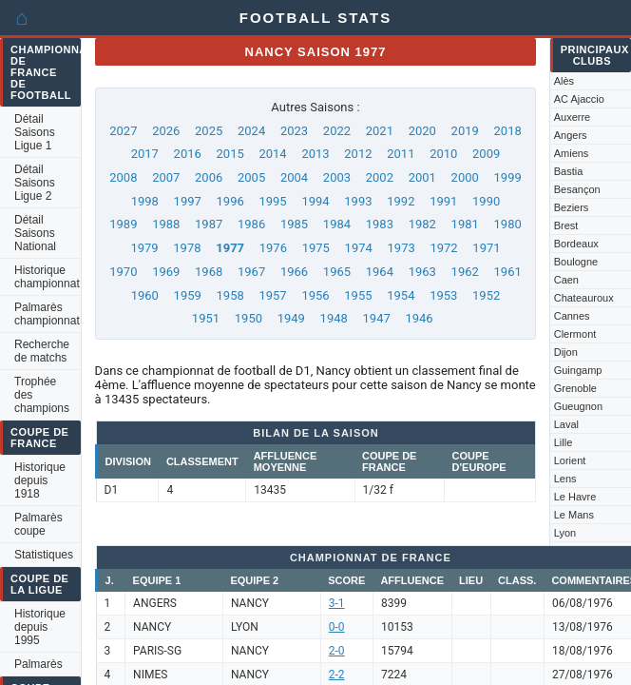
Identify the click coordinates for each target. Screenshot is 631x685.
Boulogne (576, 261)
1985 (294, 224)
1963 (422, 271)
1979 (144, 248)
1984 (337, 224)
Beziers (571, 207)
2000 (465, 177)
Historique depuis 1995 (40, 627)
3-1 (337, 603)
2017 (145, 154)
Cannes (572, 316)
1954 (400, 295)
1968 (208, 271)
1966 (294, 271)
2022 (337, 131)
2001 (422, 177)
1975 (316, 248)
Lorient (570, 460)
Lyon (565, 532)
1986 (251, 224)
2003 (337, 177)
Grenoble (575, 388)
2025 (208, 131)
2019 (465, 131)
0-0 (337, 627)
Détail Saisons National (35, 233)
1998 (145, 201)
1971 (486, 248)
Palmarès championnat (47, 314)
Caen (566, 279)
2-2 (337, 674)
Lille (563, 442)
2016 (187, 154)
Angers (570, 135)
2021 (379, 131)
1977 (230, 248)
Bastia (568, 171)
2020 (422, 131)
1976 (273, 248)
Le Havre (575, 496)
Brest (566, 225)
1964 (379, 271)
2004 (294, 177)
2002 (379, 177)
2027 (123, 131)
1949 (291, 318)
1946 (418, 318)
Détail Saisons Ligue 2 (34, 183)
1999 (508, 177)
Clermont (575, 334)
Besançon (577, 189)
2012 (358, 154)
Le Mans (574, 514)
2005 (251, 177)
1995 (272, 201)
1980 (508, 224)
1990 (486, 201)
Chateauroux (584, 297)
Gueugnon (578, 406)
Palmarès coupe (38, 524)
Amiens (571, 153)
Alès (564, 81)
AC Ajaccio (579, 99)
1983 (379, 224)
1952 (486, 295)
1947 (377, 318)
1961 (508, 271)
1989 (123, 224)
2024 (251, 131)
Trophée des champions (41, 395)
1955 (358, 295)
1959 (187, 295)
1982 (422, 224)
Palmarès (38, 664)
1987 (208, 224)
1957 (272, 295)
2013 (315, 154)
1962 (465, 271)
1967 (251, 271)
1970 (123, 271)
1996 (230, 201)
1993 (358, 201)
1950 (248, 318)
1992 (400, 201)
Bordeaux (576, 243)
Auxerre (572, 117)
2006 (208, 177)
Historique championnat (47, 277)
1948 (334, 318)
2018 (508, 131)
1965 (337, 271)
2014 (272, 154)
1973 (401, 248)
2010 (443, 154)
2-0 (337, 650)
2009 (486, 154)
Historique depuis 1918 (40, 480)
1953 (443, 295)
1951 (206, 318)
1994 (315, 201)
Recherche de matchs (41, 351)
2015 (230, 154)
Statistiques (43, 554)
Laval (566, 424)
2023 (294, 131)
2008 (123, 177)
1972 (443, 248)
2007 (166, 177)
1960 (145, 295)
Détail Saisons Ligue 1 (34, 132)
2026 (166, 131)
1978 (187, 248)
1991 (443, 201)
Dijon (566, 352)
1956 (315, 295)
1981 (465, 224)
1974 (359, 248)
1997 (187, 201)
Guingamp (578, 370)
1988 (166, 224)
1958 (230, 295)
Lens (565, 478)
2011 (400, 154)
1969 (166, 271)
